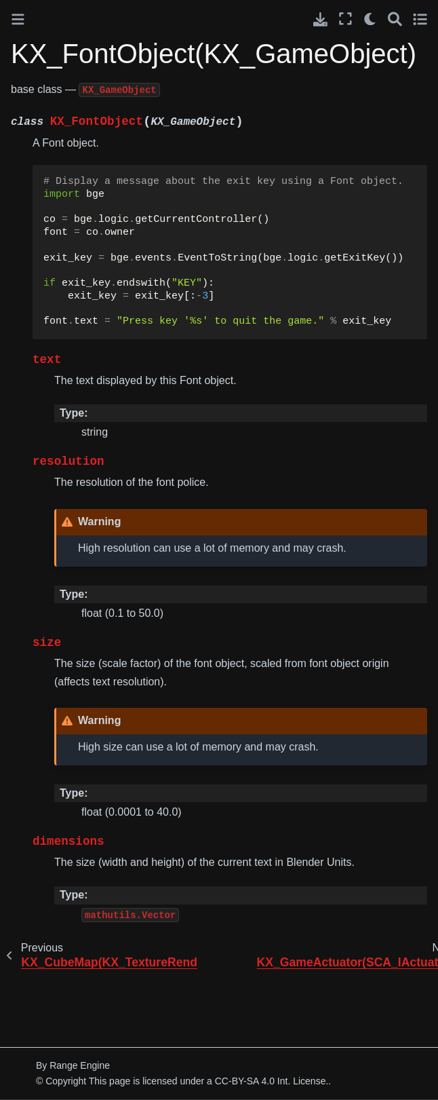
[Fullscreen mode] (345, 18)
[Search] (394, 18)
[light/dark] (370, 18)
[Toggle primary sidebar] (18, 19)
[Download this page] (320, 19)
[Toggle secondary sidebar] (420, 18)
